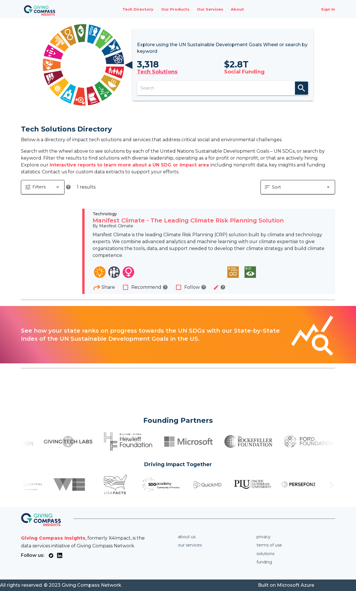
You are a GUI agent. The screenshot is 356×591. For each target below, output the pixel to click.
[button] (42, 187)
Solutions (265, 553)
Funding (264, 562)
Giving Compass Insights (53, 538)
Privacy (264, 536)
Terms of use (269, 545)
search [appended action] (301, 88)
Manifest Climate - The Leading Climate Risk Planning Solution (188, 220)
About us (186, 536)
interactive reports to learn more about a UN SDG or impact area (130, 165)
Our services (190, 545)
